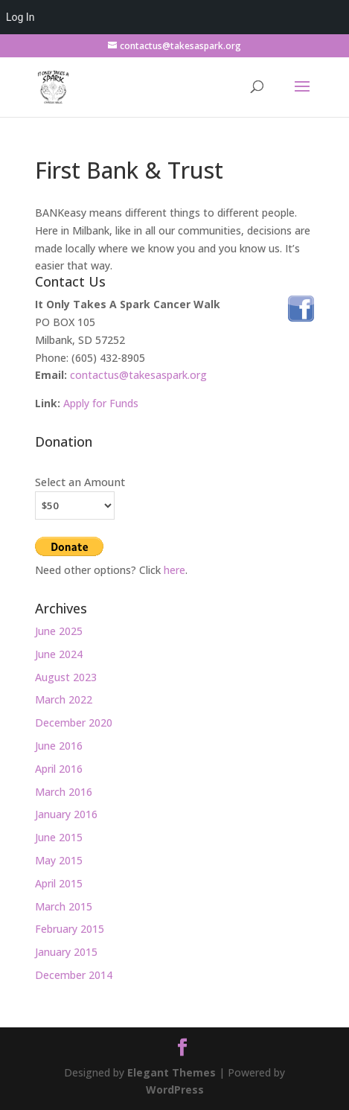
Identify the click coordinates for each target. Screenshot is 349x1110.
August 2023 (66, 677)
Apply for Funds (100, 403)
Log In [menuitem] (20, 17)
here (174, 570)
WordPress (175, 1089)
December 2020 (73, 722)
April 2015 (59, 883)
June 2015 (59, 837)
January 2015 (66, 952)
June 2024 (59, 654)
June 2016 (59, 746)
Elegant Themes (171, 1072)
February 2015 (69, 929)
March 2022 (63, 699)
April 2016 (59, 769)
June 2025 (59, 631)
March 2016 (63, 792)
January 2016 (66, 814)
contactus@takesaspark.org (138, 375)
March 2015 (63, 906)
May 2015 (59, 860)
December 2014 (73, 975)
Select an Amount (80, 481)
